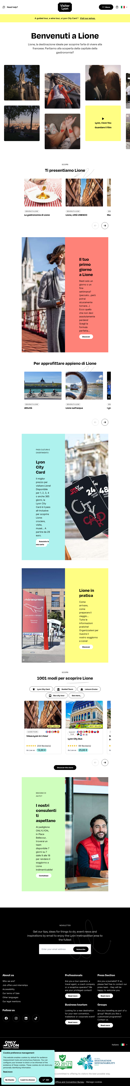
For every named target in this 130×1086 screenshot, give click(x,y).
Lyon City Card (41, 689)
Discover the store (65, 767)
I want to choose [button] (27, 1080)
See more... (76, 695)
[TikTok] (36, 1018)
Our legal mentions (12, 1001)
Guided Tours (65, 689)
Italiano (119, 1044)
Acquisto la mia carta (42, 543)
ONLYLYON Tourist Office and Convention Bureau (60, 1082)
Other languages (10, 997)
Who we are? (9, 981)
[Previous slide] (95, 225)
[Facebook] (6, 1018)
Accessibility (9, 989)
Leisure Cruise (89, 689)
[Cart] (117, 7)
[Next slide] (104, 225)
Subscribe (80, 949)
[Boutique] (105, 7)
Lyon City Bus (75, 738)
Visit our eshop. (87, 18)
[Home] (65, 7)
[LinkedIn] (26, 1018)
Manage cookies (94, 1082)
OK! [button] (45, 1080)
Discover (86, 336)
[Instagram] (16, 1018)
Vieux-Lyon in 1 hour (37, 735)
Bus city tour (56, 695)
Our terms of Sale (11, 993)
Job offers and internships (15, 985)
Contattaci (43, 875)
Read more (72, 996)
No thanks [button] (9, 1080)
